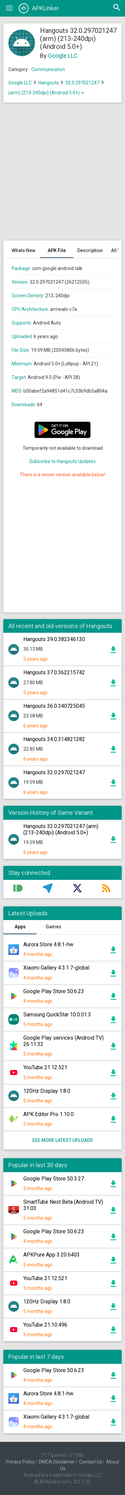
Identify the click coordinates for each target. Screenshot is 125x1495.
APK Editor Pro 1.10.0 (48, 1114)
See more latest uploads (62, 1140)
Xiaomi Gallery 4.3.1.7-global (56, 968)
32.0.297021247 (82, 82)
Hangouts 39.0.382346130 (54, 639)
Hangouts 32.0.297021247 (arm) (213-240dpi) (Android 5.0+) (60, 829)
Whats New (23, 250)
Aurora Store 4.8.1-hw (48, 944)
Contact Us (90, 1461)
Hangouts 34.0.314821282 (54, 739)
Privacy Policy (20, 1461)
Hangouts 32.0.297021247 (54, 772)
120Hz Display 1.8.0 (46, 1091)
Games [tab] (53, 926)
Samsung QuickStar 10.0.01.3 (57, 1014)
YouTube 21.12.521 (45, 1067)
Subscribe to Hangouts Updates (62, 461)
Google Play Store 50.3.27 (53, 1178)
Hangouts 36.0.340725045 (54, 706)
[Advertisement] (62, 175)
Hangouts (48, 82)
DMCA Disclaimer (57, 1461)
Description (90, 250)
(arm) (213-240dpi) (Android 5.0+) (46, 92)
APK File (57, 250)
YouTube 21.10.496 (45, 1325)
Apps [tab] (20, 926)
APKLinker (39, 8)
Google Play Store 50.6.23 (53, 991)
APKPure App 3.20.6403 (51, 1255)
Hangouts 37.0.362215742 (54, 672)
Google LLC (63, 55)
